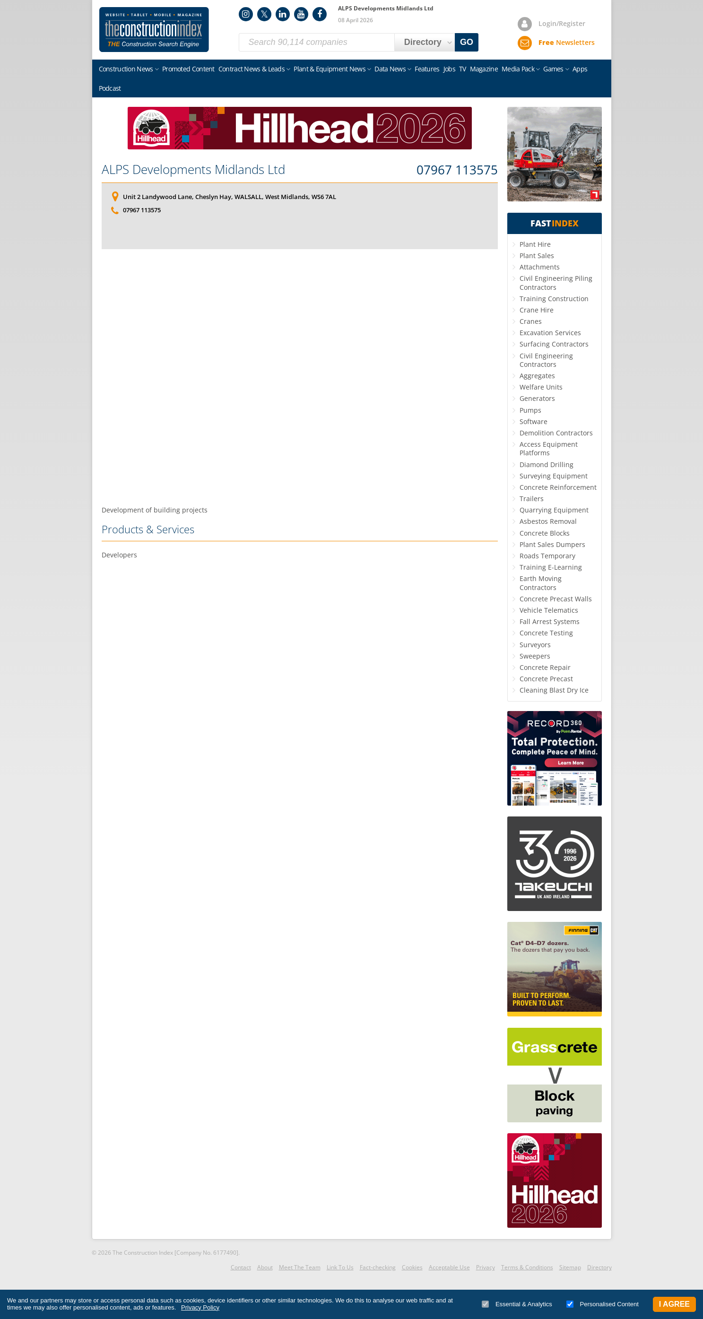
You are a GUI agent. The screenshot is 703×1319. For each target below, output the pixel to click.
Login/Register (561, 23)
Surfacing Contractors (554, 343)
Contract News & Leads (251, 68)
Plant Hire (535, 244)
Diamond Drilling (546, 464)
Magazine (484, 68)
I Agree (674, 1304)
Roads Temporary (547, 555)
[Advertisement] (300, 377)
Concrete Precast (546, 678)
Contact (241, 1267)
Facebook (319, 14)
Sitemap (570, 1267)
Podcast (110, 88)
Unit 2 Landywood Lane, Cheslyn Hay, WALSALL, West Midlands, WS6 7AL (229, 196)
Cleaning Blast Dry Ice (554, 690)
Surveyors (535, 644)
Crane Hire (537, 309)
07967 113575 (457, 170)
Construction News (126, 68)
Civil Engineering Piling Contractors (556, 282)
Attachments (540, 266)
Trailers (532, 498)
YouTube (301, 14)
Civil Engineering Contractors (546, 360)
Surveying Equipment (554, 475)
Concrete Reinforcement (558, 487)
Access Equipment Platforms (549, 448)
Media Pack (518, 68)
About (265, 1267)
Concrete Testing (546, 632)
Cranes (531, 321)
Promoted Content (188, 68)
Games (553, 68)
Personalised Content (602, 1304)
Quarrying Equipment (554, 509)
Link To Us (340, 1267)
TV (462, 68)
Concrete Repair (545, 667)
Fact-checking (378, 1267)
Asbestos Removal (548, 521)
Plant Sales (537, 255)
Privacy (485, 1267)
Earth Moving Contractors (541, 582)
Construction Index (154, 29)
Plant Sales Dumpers (552, 544)
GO (466, 42)
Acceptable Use (449, 1267)
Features (427, 68)
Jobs (449, 68)
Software (533, 421)
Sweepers (535, 655)
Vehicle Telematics (549, 610)
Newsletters (566, 42)
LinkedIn (283, 14)
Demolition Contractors (556, 432)
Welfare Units (541, 386)
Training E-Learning (551, 567)
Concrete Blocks (545, 533)
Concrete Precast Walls (556, 598)
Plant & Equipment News (329, 68)
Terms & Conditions (527, 1267)
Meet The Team (300, 1267)
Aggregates (537, 375)
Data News (390, 68)
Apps (580, 68)
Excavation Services (550, 332)
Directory (599, 1267)
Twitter (264, 14)
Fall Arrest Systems (550, 621)
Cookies (412, 1267)
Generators (537, 398)
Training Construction (554, 298)
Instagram (246, 14)
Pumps (530, 410)
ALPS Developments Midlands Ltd (193, 169)
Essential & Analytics (517, 1304)
